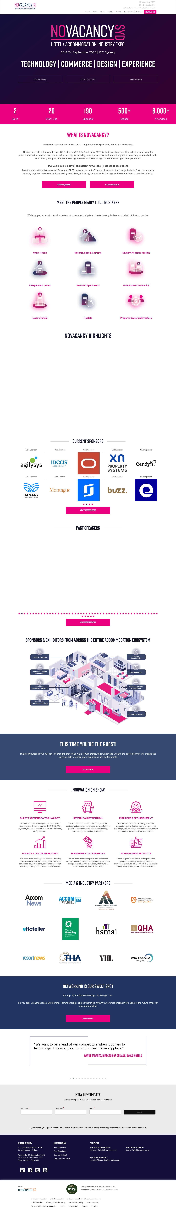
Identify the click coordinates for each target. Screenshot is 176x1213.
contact (84, 1206)
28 (95, 613)
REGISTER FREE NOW (88, 79)
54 (91, 616)
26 (89, 613)
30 (100, 613)
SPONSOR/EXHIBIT (39, 79)
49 (154, 613)
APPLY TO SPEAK (136, 79)
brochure (94, 1206)
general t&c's (73, 1206)
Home (87, 11)
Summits (110, 11)
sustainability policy (76, 1202)
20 (72, 613)
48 (151, 613)
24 (83, 613)
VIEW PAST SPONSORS (88, 510)
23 (81, 613)
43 (137, 613)
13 (53, 613)
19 (69, 613)
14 (55, 613)
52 (85, 616)
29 (98, 613)
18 (67, 613)
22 (78, 613)
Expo (102, 11)
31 (103, 613)
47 (148, 613)
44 (140, 613)
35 (114, 613)
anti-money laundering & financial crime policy (83, 1199)
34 (112, 613)
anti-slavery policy (56, 1199)
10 (44, 613)
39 (126, 613)
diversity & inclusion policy (55, 1202)
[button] (70, 1078)
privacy (62, 1206)
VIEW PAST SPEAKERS (88, 622)
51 (82, 616)
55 (93, 616)
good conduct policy (39, 1199)
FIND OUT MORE (88, 1018)
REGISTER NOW (88, 769)
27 (92, 613)
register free (150, 11)
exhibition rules (37, 1202)
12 (50, 613)
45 (142, 613)
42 (134, 613)
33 (109, 613)
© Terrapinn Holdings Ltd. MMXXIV (44, 1206)
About (95, 11)
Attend (118, 11)
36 (117, 613)
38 (123, 613)
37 (120, 613)
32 (106, 613)
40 (128, 613)
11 (47, 613)
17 (64, 613)
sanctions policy (93, 1202)
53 (88, 616)
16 (61, 613)
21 (75, 613)
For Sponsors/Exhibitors (133, 11)
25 (86, 613)
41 (131, 613)
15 (58, 613)
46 (145, 613)
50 (157, 613)
